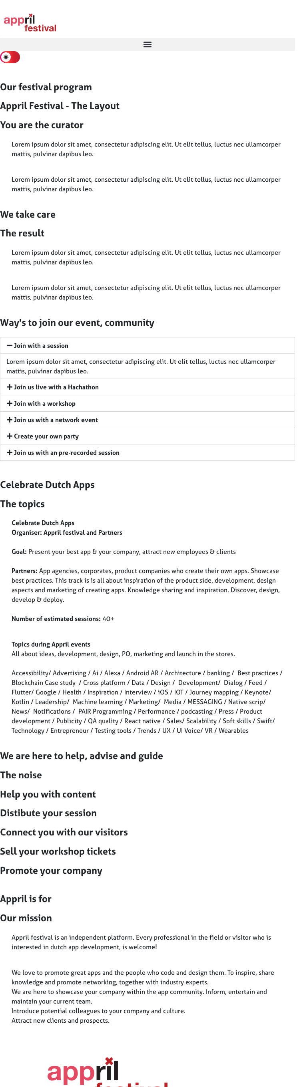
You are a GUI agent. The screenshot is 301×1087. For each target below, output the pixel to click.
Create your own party (46, 436)
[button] (147, 44)
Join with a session (41, 345)
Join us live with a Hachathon (56, 387)
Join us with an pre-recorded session (67, 452)
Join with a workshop (45, 403)
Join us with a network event (56, 420)
